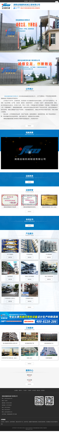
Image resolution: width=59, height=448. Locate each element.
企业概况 (16, 407)
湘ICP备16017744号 (29, 446)
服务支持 (38, 407)
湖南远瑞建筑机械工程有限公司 (38, 444)
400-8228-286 (31, 1)
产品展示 (25, 407)
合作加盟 (34, 407)
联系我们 (43, 407)
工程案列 (29, 407)
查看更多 (29, 125)
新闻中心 (20, 407)
